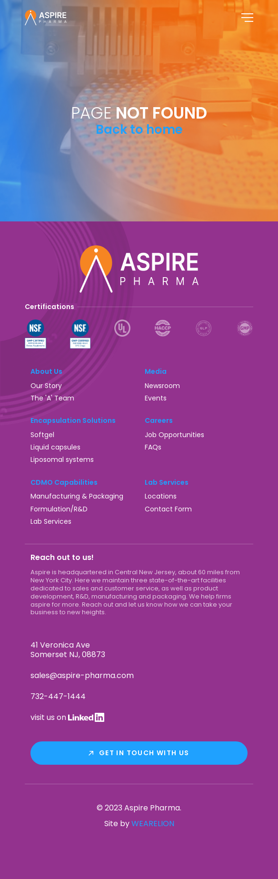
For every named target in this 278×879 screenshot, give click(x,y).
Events (156, 398)
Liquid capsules (55, 447)
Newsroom (162, 385)
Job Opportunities (174, 435)
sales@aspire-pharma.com (82, 675)
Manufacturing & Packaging (76, 496)
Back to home (139, 129)
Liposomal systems (62, 459)
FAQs (153, 447)
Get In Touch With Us (144, 753)
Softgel (42, 435)
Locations (161, 496)
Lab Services (50, 521)
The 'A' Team (52, 398)
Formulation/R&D (59, 509)
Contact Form (168, 509)
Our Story (46, 385)
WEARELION (152, 823)
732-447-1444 (58, 696)
